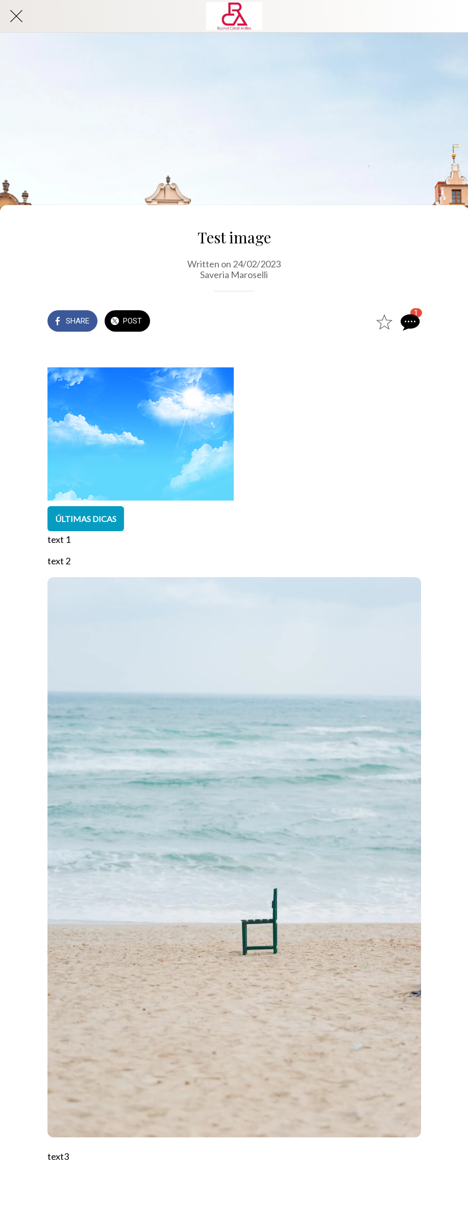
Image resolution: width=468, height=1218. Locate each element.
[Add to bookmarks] (384, 322)
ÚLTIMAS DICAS (85, 519)
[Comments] (409, 322)
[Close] (16, 16)
